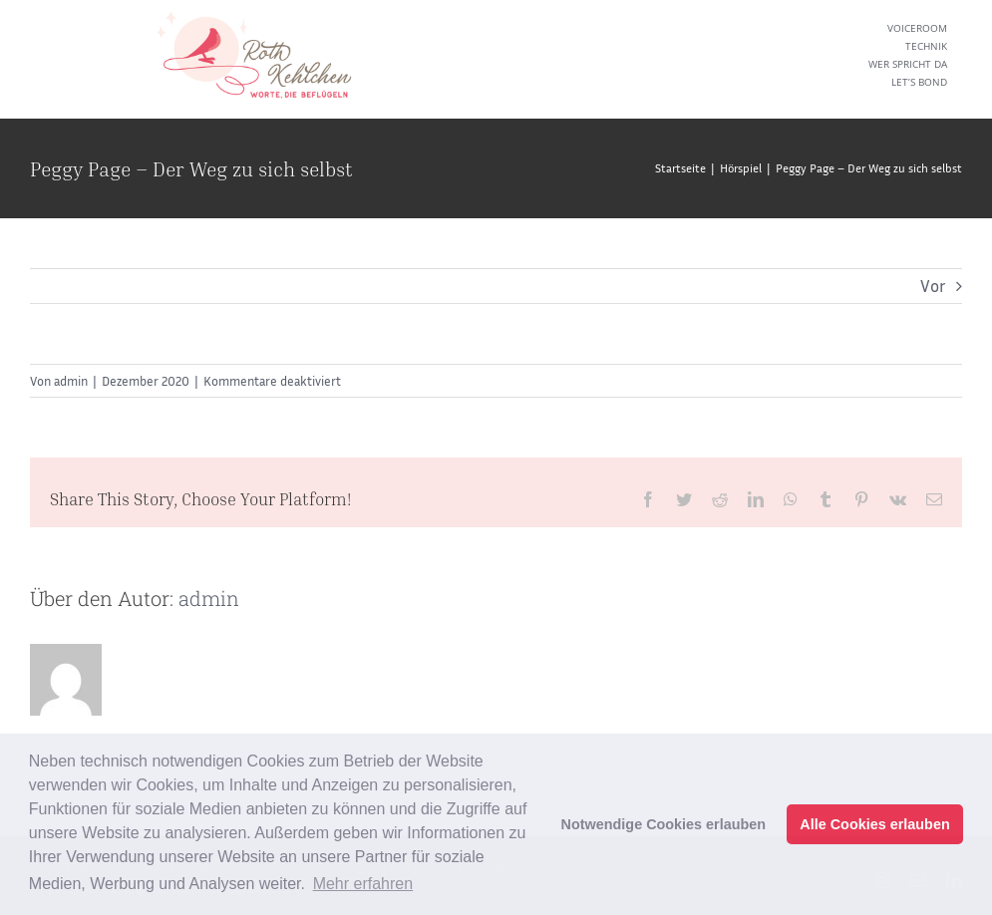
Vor (932, 285)
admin (71, 381)
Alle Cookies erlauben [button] (874, 824)
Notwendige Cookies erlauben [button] (664, 824)
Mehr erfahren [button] (363, 883)
